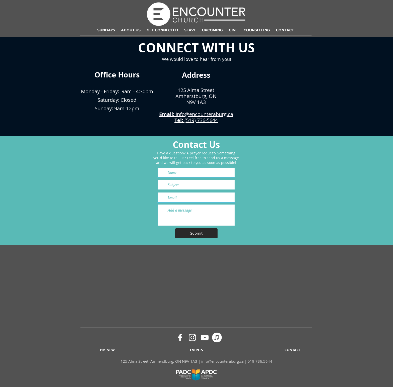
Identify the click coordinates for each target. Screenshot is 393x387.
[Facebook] (180, 337)
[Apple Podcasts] (217, 337)
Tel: (178, 120)
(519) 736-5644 (200, 120)
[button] (131, 30)
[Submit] (196, 233)
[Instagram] (192, 337)
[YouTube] (205, 337)
